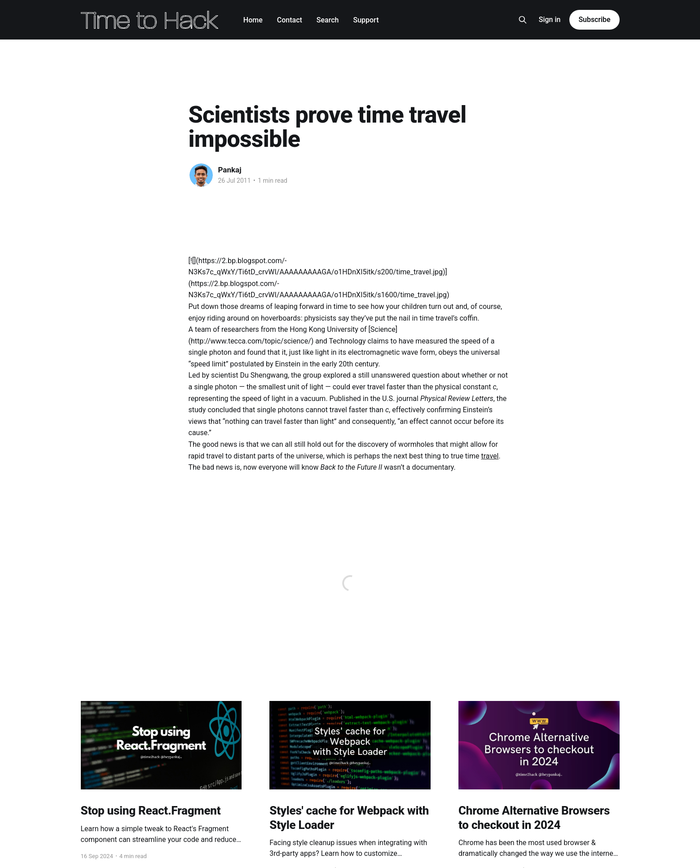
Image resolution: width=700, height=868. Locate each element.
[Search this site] (522, 20)
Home (253, 20)
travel (489, 456)
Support (366, 20)
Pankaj (230, 169)
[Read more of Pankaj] (201, 175)
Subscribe (594, 19)
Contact (289, 20)
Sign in (550, 19)
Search (328, 20)
